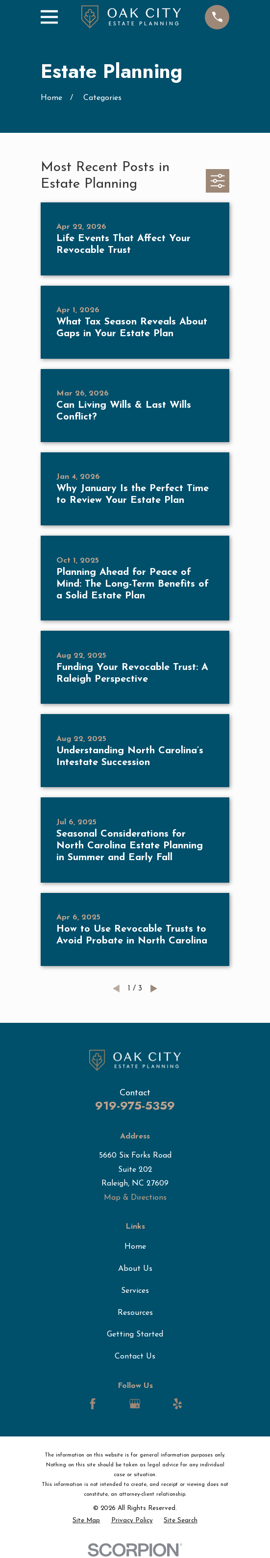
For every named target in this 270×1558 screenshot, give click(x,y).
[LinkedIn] (113, 1403)
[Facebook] (92, 1403)
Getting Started (135, 1334)
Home (135, 1247)
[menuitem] (86, 1521)
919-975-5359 (135, 1105)
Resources (135, 1313)
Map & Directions (135, 1198)
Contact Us (135, 1356)
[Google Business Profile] (134, 1403)
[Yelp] (177, 1403)
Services (135, 1291)
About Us (135, 1269)
